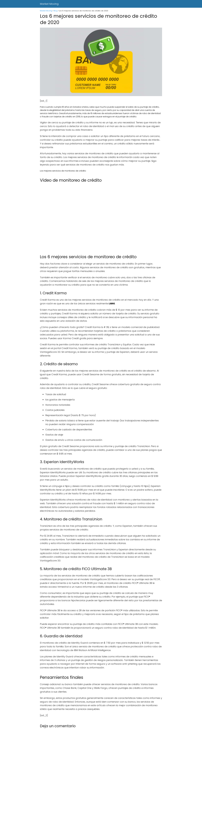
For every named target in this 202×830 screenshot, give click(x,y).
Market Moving (49, 4)
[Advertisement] (77, 811)
